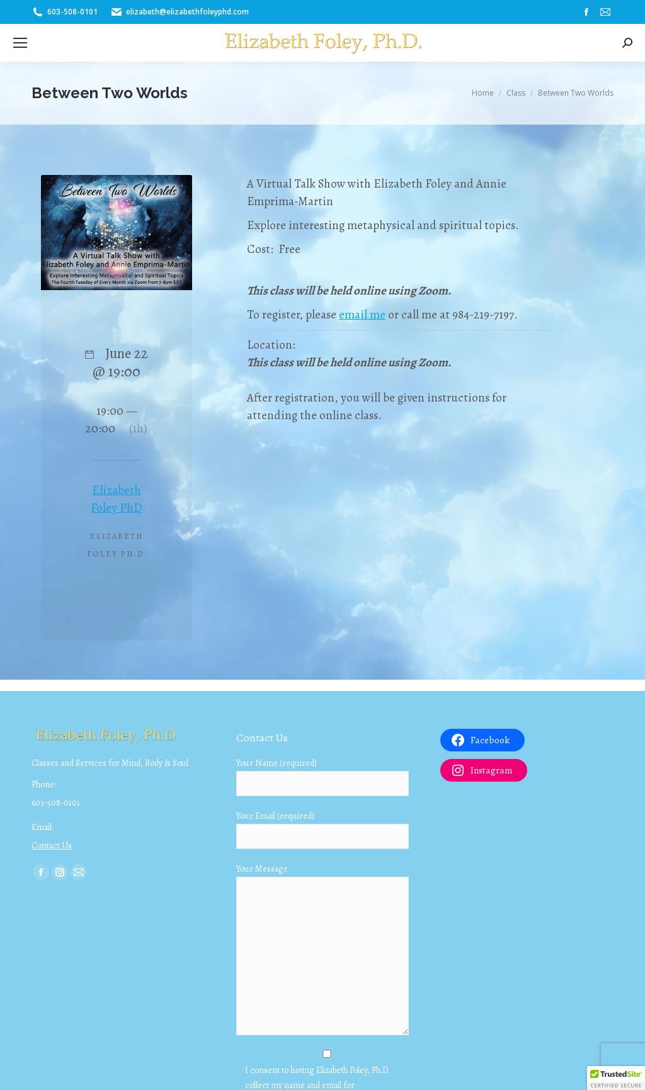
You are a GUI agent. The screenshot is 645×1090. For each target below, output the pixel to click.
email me (362, 314)
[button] (616, 1078)
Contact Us (51, 845)
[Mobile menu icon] (20, 42)
